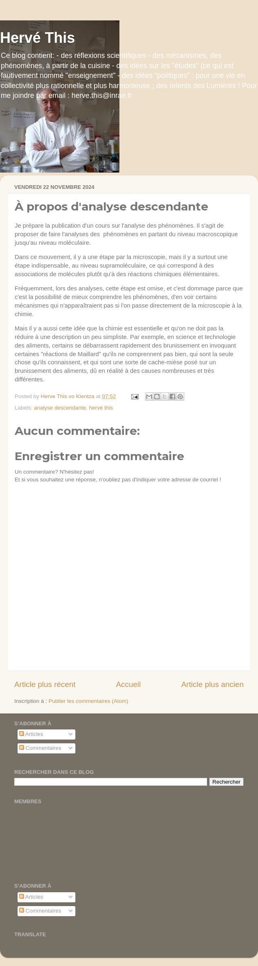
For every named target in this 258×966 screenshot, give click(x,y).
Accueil (128, 684)
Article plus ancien (212, 684)
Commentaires (40, 748)
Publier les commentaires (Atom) (88, 701)
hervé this (101, 408)
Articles (31, 734)
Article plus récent (44, 684)
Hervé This (37, 37)
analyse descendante (60, 408)
